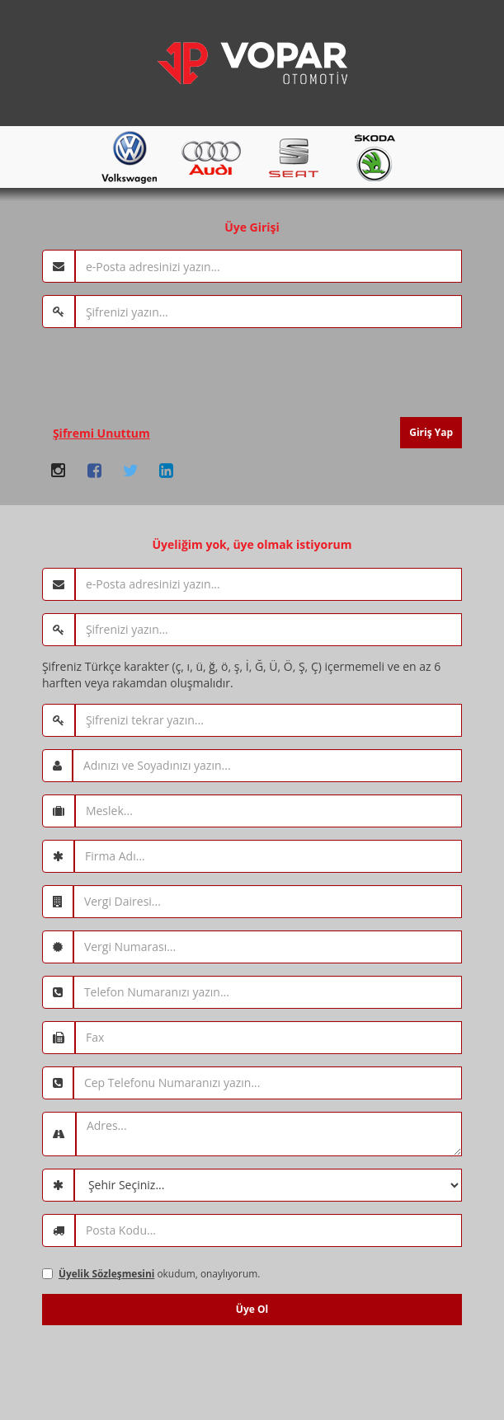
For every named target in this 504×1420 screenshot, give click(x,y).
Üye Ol (252, 1309)
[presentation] (167, 372)
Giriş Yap (431, 432)
